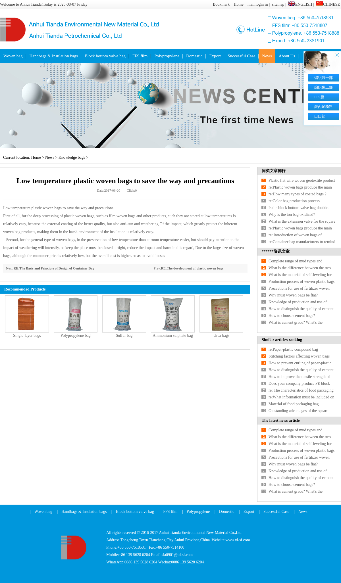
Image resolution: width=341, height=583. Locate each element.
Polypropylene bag (75, 335)
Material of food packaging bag (294, 404)
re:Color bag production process (294, 201)
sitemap (278, 4)
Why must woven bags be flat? (293, 295)
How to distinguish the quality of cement (301, 309)
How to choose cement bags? (292, 316)
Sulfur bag (124, 335)
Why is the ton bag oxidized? (292, 214)
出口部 (319, 116)
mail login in (258, 4)
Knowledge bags (72, 157)
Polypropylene (166, 56)
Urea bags (221, 335)
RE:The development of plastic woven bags (192, 268)
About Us (287, 56)
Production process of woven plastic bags (301, 281)
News (267, 56)
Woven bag (13, 56)
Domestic (194, 56)
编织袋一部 (323, 78)
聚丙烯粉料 (323, 107)
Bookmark (221, 4)
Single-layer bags (27, 335)
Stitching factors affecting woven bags (299, 356)
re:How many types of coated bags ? (298, 194)
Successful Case (241, 56)
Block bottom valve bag (105, 56)
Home (238, 4)
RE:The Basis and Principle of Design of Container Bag (54, 268)
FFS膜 (319, 97)
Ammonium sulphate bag (173, 335)
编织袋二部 (323, 87)
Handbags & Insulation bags (54, 56)
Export (215, 56)
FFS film (140, 56)
